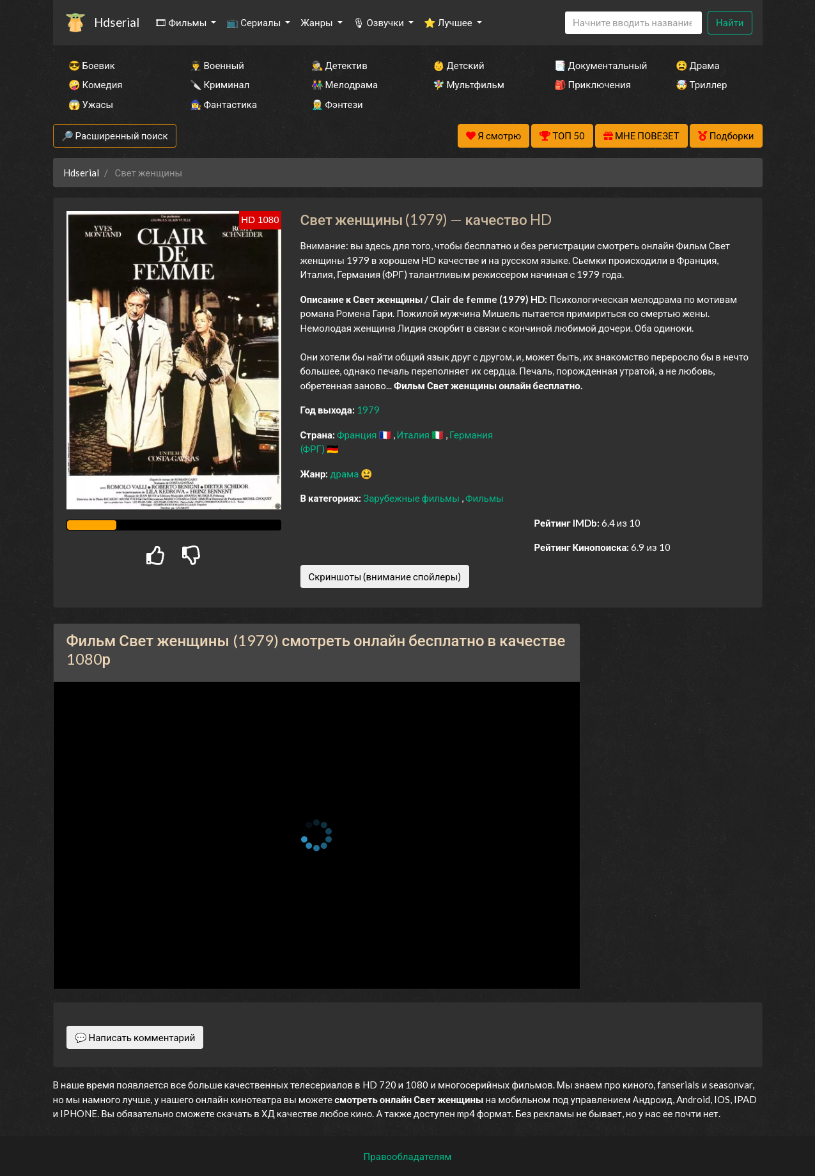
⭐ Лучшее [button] (449, 22)
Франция (358, 434)
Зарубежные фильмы (412, 498)
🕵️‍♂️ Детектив (339, 65)
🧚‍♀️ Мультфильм (468, 84)
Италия (414, 434)
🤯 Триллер (701, 84)
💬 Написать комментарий (135, 1037)
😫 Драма (698, 65)
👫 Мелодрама (344, 84)
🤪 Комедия (95, 84)
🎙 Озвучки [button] (379, 22)
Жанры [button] (317, 22)
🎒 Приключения (592, 84)
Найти (729, 22)
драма (345, 473)
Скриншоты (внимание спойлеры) (385, 576)
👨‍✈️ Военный (217, 65)
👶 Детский (459, 65)
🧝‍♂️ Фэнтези (337, 104)
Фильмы (484, 498)
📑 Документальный (597, 65)
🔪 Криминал (220, 84)
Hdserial (116, 22)
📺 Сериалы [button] (254, 22)
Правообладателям (408, 1156)
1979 (368, 409)
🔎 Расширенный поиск (114, 135)
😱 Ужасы (91, 104)
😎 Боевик (91, 65)
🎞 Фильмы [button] (182, 22)
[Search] (633, 23)
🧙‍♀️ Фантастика (224, 104)
